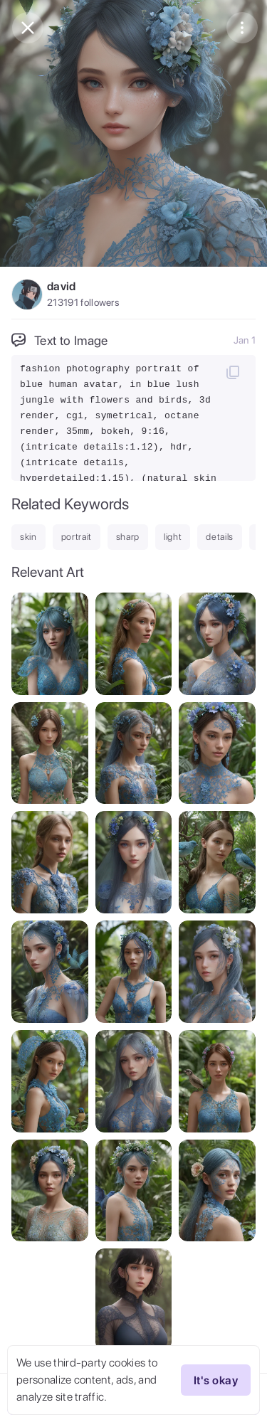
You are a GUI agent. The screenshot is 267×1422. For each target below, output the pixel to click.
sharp (128, 536)
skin (28, 536)
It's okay (216, 1380)
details (220, 536)
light (173, 536)
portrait (76, 536)
